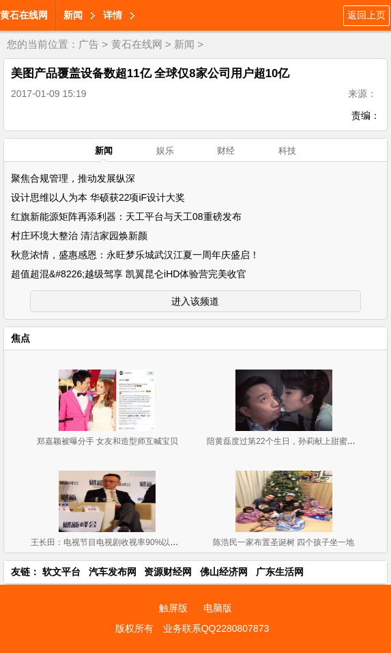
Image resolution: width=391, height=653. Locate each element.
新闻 (73, 15)
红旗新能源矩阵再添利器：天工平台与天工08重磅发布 (126, 216)
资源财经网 (168, 571)
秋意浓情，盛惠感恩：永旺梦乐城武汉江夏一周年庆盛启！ (135, 254)
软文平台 (61, 571)
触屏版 (173, 607)
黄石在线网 (24, 15)
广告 (88, 44)
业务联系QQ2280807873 (216, 628)
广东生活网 (280, 571)
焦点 (20, 338)
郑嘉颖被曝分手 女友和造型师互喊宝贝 (107, 441)
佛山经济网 (224, 571)
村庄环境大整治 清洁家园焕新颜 (79, 235)
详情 (112, 15)
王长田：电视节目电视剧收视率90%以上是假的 (117, 542)
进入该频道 (195, 301)
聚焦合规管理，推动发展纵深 (73, 178)
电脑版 (217, 607)
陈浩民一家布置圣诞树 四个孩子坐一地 (283, 542)
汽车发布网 (112, 571)
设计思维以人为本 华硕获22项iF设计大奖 (98, 197)
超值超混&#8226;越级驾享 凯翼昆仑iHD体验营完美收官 (128, 273)
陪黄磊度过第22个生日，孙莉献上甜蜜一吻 (285, 441)
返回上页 (366, 15)
